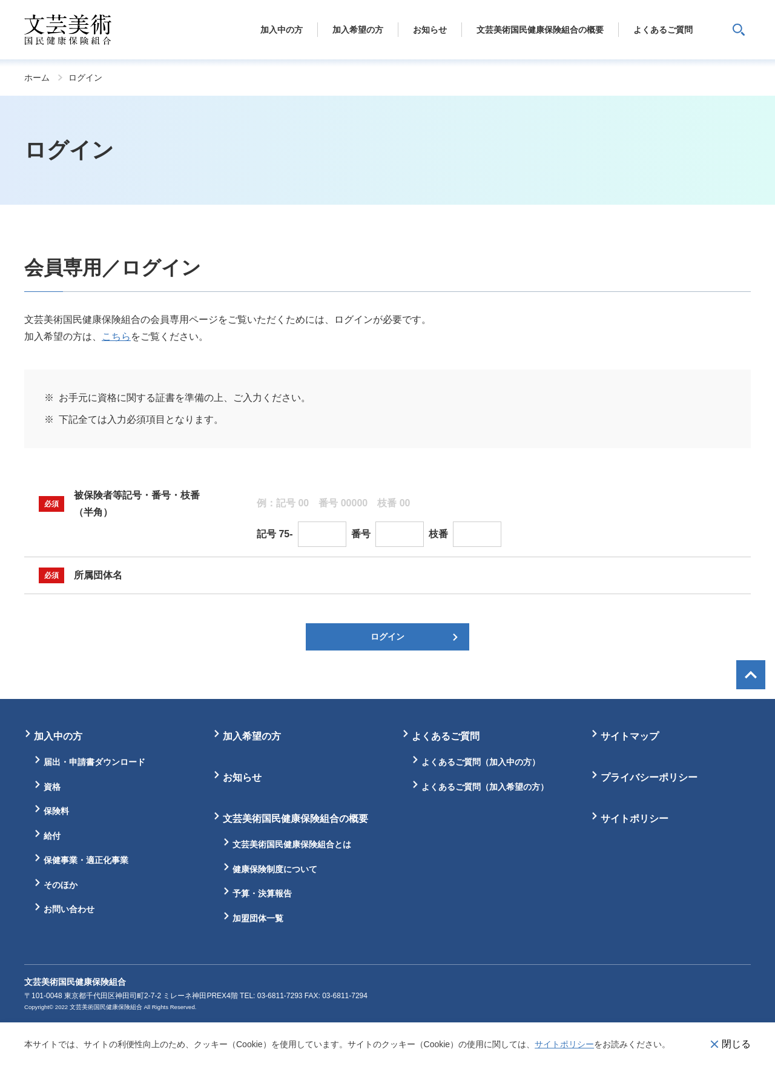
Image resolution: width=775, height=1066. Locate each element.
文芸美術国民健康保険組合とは (291, 844)
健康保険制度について (274, 869)
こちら (116, 336)
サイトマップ (630, 736)
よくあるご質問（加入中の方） (480, 762)
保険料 (56, 811)
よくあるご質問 (446, 736)
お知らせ (242, 777)
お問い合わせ (69, 909)
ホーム (37, 77)
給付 (52, 836)
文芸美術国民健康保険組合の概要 (295, 818)
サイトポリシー (564, 1044)
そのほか (61, 885)
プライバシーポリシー (649, 777)
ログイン (85, 77)
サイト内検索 (739, 30)
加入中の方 (58, 736)
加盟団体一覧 (257, 918)
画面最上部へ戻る (750, 674)
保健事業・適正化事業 (86, 860)
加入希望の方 (252, 736)
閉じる (736, 1044)
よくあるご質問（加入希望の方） (485, 787)
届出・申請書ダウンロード (94, 762)
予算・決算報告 (262, 893)
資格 (52, 787)
